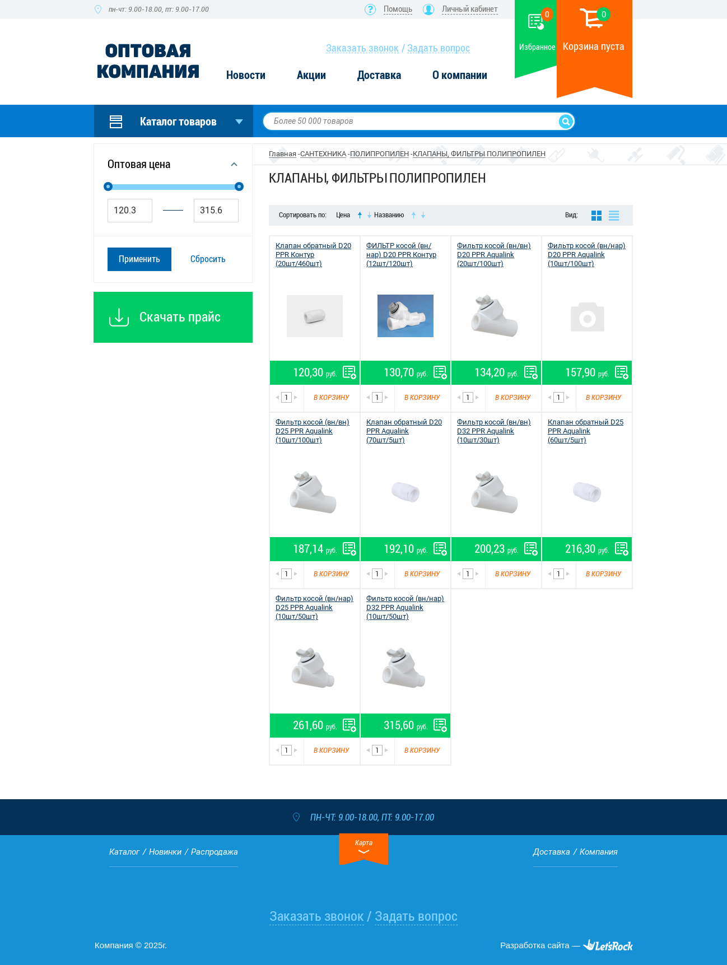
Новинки (165, 852)
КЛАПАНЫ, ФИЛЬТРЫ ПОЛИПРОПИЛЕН (479, 154)
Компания (599, 852)
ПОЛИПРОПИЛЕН (379, 154)
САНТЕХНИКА (323, 154)
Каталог (124, 852)
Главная (282, 154)
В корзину (331, 397)
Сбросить (208, 259)
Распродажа (214, 852)
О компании (459, 75)
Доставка (379, 75)
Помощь (398, 9)
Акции (311, 75)
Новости (245, 75)
